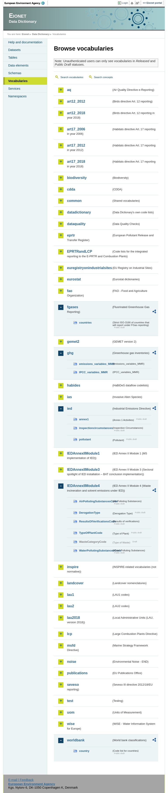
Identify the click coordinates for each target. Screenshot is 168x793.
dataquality (76, 224)
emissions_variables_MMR (95, 364)
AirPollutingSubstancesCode (95, 501)
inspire (72, 567)
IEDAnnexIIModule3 (83, 469)
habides (73, 385)
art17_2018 (76, 161)
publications (77, 673)
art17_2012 (76, 145)
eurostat (74, 279)
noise (71, 661)
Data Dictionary (40, 34)
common (74, 201)
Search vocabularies (71, 77)
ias (69, 397)
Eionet (25, 34)
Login (125, 3)
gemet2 (73, 341)
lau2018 (73, 618)
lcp (69, 634)
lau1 (70, 595)
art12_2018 (76, 113)
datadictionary (79, 212)
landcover (75, 583)
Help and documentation (25, 42)
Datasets (14, 50)
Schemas (14, 73)
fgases (72, 307)
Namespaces (17, 96)
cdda (71, 189)
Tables (12, 57)
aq (69, 90)
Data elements (18, 65)
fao (69, 291)
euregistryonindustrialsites (89, 268)
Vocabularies (18, 81)
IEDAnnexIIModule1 (83, 453)
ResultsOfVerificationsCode (95, 521)
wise (71, 724)
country (84, 751)
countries (85, 322)
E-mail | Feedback (21, 780)
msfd (71, 645)
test (70, 701)
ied (69, 408)
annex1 (84, 419)
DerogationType (89, 512)
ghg (70, 353)
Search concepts (103, 77)
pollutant (85, 439)
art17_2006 (76, 129)
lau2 (70, 606)
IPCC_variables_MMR (93, 372)
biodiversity (77, 178)
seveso (73, 684)
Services (14, 88)
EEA (26, 3)
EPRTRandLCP (79, 251)
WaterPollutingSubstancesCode (95, 550)
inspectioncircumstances (95, 428)
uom (70, 712)
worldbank (75, 740)
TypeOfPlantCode (90, 532)
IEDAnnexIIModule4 (83, 486)
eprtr (71, 235)
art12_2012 (76, 101)
